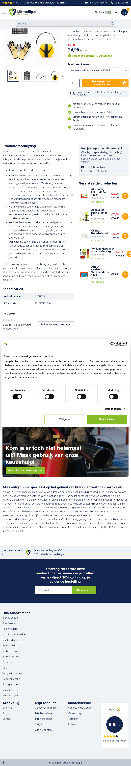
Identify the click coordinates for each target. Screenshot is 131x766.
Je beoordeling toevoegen (56, 324)
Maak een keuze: (79, 64)
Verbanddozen (10, 651)
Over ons (7, 707)
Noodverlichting (11, 678)
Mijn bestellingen (44, 713)
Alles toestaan (106, 419)
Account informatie (46, 707)
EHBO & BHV (9, 645)
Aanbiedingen (10, 695)
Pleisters (7, 662)
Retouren (73, 718)
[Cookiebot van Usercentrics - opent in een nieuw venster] (112, 344)
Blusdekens (8, 623)
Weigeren (64, 419)
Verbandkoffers (11, 656)
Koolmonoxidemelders (15, 634)
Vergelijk (40, 724)
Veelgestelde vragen (79, 707)
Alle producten (43, 729)
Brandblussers (10, 617)
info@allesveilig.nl (95, 167)
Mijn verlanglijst (43, 718)
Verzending (74, 713)
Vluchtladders (10, 640)
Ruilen (71, 724)
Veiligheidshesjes (12, 673)
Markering (7, 690)
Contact (6, 718)
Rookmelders (9, 628)
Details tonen (113, 408)
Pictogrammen (10, 684)
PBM (4, 667)
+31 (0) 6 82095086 (95, 170)
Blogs (5, 713)
